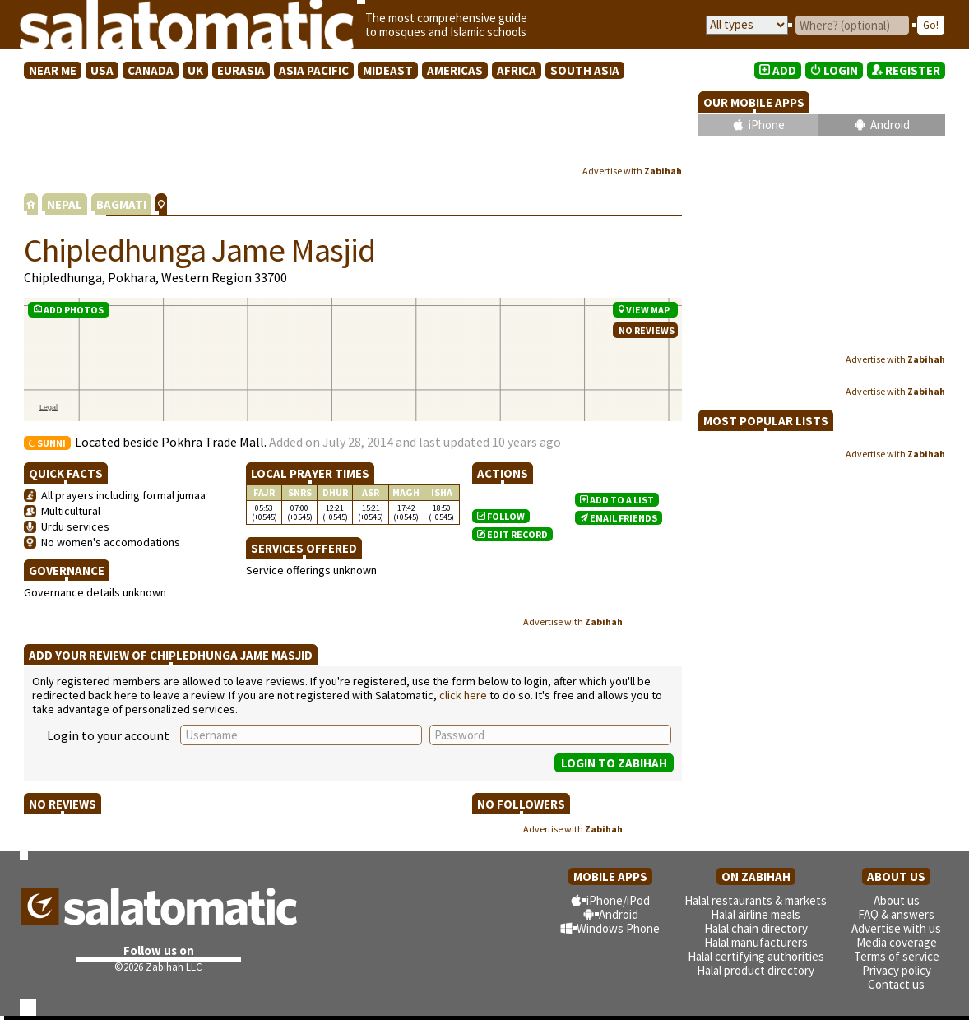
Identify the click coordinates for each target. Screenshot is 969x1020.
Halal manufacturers (756, 942)
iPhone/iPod (618, 900)
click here (463, 695)
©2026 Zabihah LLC (158, 967)
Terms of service (896, 956)
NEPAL (64, 204)
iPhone (767, 124)
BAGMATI (121, 204)
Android (890, 124)
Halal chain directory (756, 928)
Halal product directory (755, 970)
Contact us (896, 984)
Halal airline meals (755, 914)
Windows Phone (618, 928)
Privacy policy (896, 970)
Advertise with (632, 171)
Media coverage (896, 942)
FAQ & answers (896, 914)
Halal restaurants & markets (755, 900)
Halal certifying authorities (756, 956)
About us (897, 900)
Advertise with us (896, 928)
